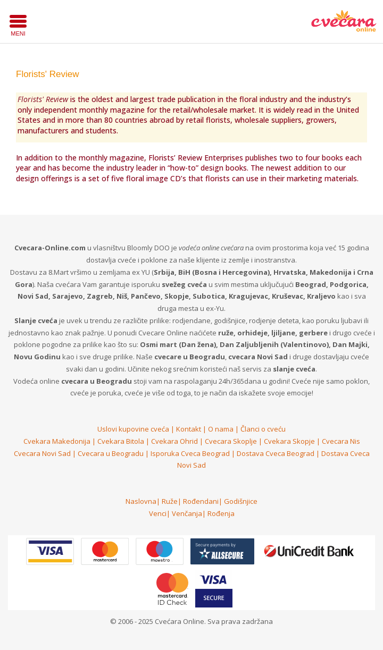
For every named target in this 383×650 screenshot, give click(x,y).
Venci (157, 513)
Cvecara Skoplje (231, 441)
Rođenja (221, 513)
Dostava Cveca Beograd (275, 453)
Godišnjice (240, 501)
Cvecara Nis (341, 441)
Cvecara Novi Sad (42, 453)
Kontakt (188, 429)
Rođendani (201, 501)
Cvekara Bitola (120, 441)
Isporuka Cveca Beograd (190, 453)
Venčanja (187, 513)
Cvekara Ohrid (174, 441)
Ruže (170, 501)
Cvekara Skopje (289, 441)
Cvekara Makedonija (56, 441)
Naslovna (141, 501)
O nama (221, 429)
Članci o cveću (263, 429)
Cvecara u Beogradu (111, 453)
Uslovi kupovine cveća (133, 429)
